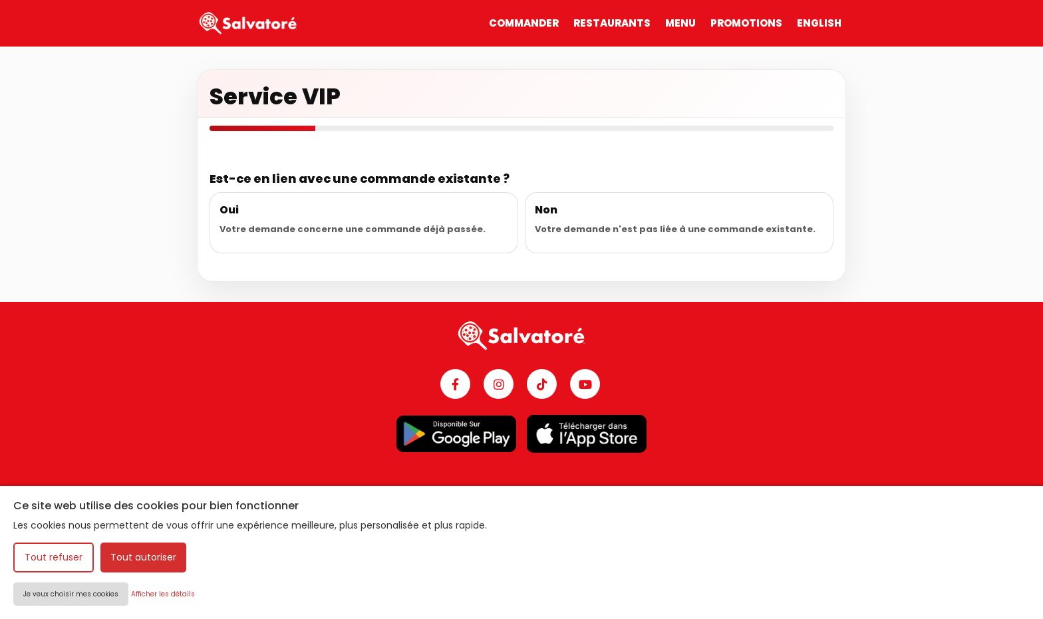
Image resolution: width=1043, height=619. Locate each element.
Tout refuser (53, 557)
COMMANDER (524, 23)
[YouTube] (585, 384)
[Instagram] (499, 384)
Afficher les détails (163, 594)
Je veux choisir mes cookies (70, 594)
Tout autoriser (143, 557)
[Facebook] (455, 384)
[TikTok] (542, 384)
